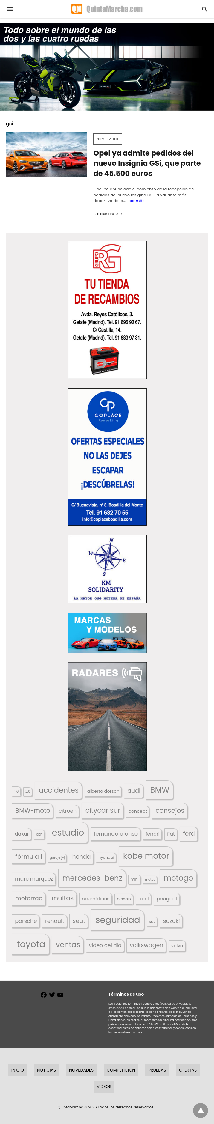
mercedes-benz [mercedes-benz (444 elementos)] (92, 878)
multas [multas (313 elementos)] (62, 898)
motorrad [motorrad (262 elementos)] (29, 898)
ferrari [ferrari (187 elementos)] (152, 834)
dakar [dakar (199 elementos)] (22, 833)
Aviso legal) (116, 1008)
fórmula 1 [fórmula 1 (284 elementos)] (28, 856)
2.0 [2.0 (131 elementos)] (27, 791)
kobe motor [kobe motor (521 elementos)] (146, 855)
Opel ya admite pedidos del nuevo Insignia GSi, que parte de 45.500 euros (147, 163)
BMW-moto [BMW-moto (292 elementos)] (33, 810)
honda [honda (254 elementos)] (81, 857)
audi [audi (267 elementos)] (133, 791)
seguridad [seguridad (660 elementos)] (117, 920)
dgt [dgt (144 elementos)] (39, 834)
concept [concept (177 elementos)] (138, 811)
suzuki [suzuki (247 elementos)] (171, 921)
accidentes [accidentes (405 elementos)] (59, 790)
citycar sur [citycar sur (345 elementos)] (102, 810)
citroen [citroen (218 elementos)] (68, 811)
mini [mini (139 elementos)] (135, 879)
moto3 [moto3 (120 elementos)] (150, 879)
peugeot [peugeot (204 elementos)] (167, 898)
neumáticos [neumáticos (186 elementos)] (95, 899)
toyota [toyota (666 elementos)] (31, 944)
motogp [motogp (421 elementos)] (178, 878)
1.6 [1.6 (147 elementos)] (16, 791)
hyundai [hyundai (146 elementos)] (106, 857)
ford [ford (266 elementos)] (189, 834)
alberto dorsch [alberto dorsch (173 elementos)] (103, 791)
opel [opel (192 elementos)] (143, 898)
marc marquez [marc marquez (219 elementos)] (34, 878)
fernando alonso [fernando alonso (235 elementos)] (116, 833)
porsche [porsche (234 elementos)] (26, 921)
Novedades (107, 139)
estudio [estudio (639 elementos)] (68, 832)
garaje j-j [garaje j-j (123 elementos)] (57, 857)
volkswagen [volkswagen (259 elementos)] (146, 945)
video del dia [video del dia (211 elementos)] (105, 945)
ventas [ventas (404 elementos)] (68, 945)
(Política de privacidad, (175, 1004)
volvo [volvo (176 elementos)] (177, 945)
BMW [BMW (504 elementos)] (159, 789)
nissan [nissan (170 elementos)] (124, 899)
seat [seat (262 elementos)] (79, 921)
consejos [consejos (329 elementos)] (169, 810)
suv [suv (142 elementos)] (152, 921)
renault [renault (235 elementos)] (54, 921)
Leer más (136, 201)
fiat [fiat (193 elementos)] (171, 833)
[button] (107, 310)
